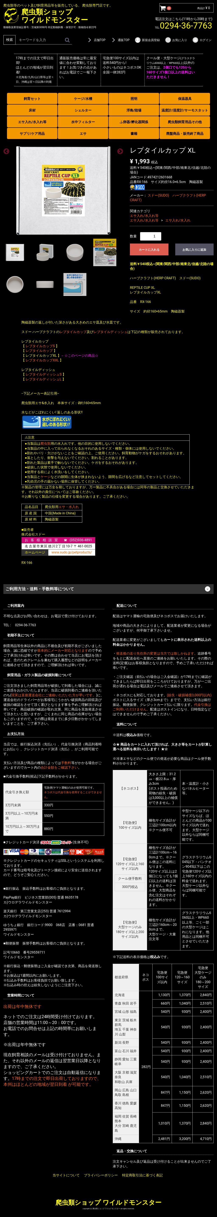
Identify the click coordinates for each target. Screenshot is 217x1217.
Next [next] (119, 150)
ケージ (45, 477)
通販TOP (119, 40)
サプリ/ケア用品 (32, 134)
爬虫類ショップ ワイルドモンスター (108, 1202)
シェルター (83, 110)
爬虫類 (45, 444)
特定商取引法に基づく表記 (142, 1175)
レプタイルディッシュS (44, 374)
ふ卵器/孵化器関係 (134, 122)
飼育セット (32, 99)
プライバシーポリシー (101, 1175)
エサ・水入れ (68, 507)
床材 (32, 110)
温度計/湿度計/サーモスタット (184, 110)
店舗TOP (96, 40)
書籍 (134, 134)
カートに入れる (149, 249)
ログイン (201, 40)
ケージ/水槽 (83, 99)
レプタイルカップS (40, 346)
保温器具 (185, 99)
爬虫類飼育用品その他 (185, 122)
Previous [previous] (5, 150)
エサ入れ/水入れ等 (32, 122)
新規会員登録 (147, 40)
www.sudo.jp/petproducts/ (71, 552)
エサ (83, 134)
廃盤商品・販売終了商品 (184, 134)
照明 (134, 99)
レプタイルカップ (73, 332)
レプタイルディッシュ (110, 332)
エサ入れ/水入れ (178, 220)
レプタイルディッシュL (43, 379)
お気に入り (176, 40)
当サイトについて (66, 1175)
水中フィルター (83, 122)
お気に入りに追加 (194, 249)
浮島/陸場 (134, 110)
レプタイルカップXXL (42, 360)
